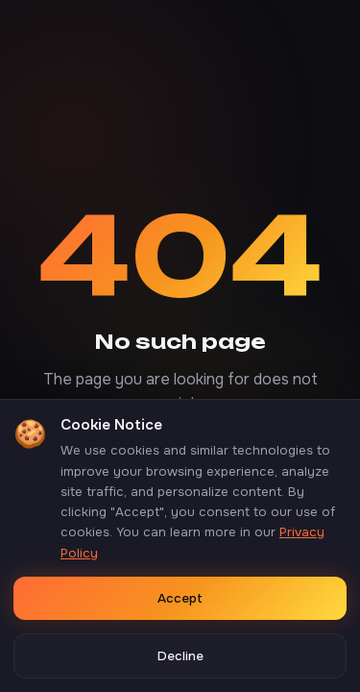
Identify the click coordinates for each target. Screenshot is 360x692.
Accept (180, 598)
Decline (180, 656)
